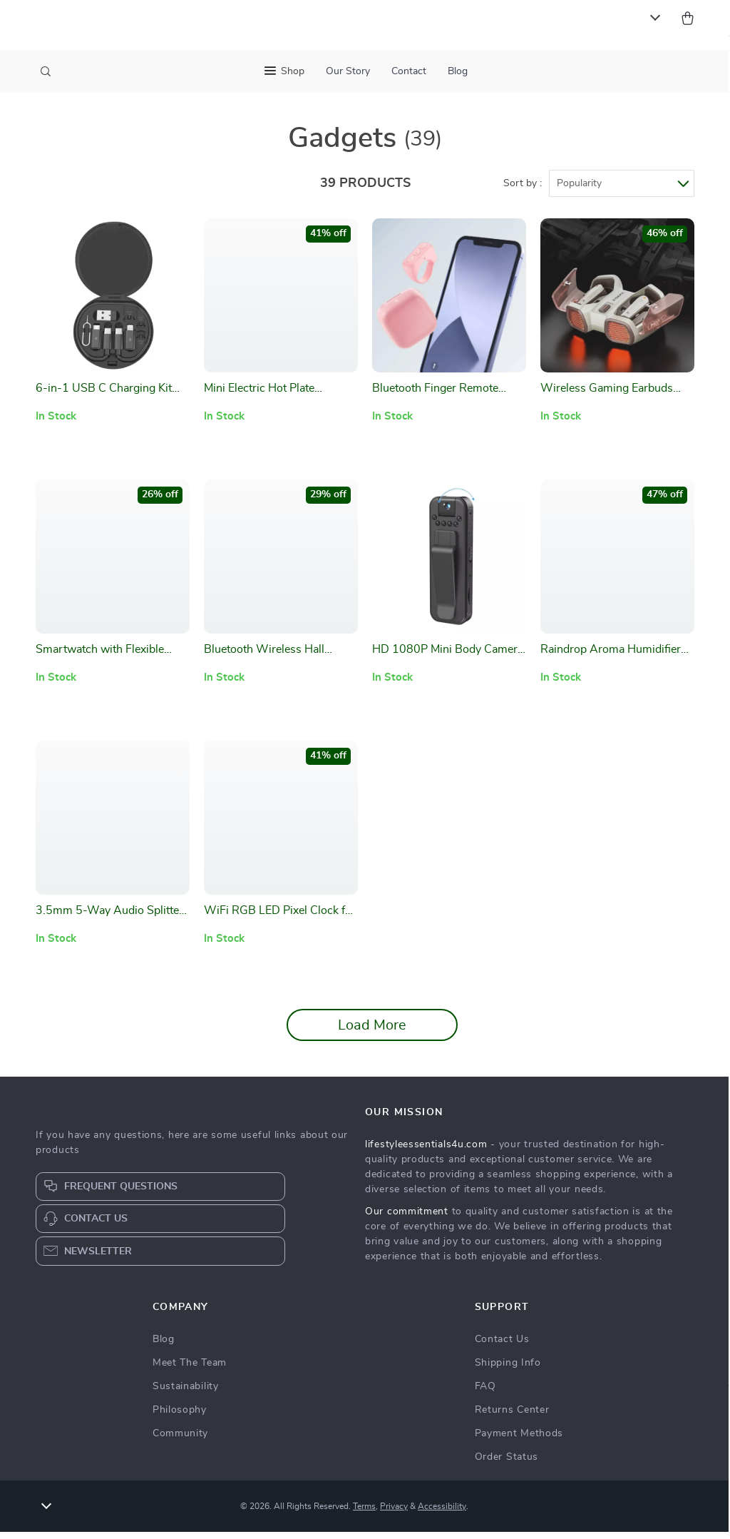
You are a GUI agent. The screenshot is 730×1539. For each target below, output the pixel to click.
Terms (364, 1513)
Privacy (394, 1513)
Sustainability (186, 1393)
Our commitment (406, 1219)
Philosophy (180, 1417)
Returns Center (512, 1417)
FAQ (485, 1393)
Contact (408, 71)
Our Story (348, 71)
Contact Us (502, 1346)
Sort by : (522, 190)
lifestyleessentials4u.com (426, 1152)
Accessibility (442, 1513)
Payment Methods (519, 1441)
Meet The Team (190, 1370)
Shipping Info (508, 1370)
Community (180, 1441)
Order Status (506, 1464)
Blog (458, 71)
